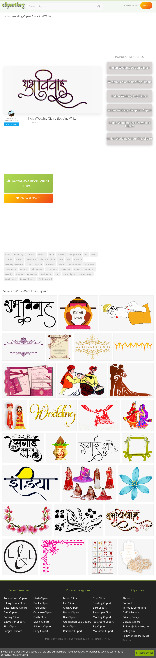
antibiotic (50, 264)
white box (89, 269)
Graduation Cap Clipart (77, 621)
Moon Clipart (71, 598)
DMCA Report (131, 612)
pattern (77, 269)
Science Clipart (42, 626)
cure (29, 264)
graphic (23, 269)
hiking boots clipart (15, 603)
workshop (32, 274)
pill (86, 254)
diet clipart (10, 612)
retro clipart (69, 274)
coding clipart (12, 617)
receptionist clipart (15, 598)
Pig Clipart (99, 626)
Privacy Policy (131, 617)
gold (51, 254)
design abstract (27, 279)
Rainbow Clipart (72, 631)
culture (19, 274)
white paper (37, 269)
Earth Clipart (40, 617)
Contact (127, 603)
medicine (62, 254)
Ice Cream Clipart (103, 621)
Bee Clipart (69, 617)
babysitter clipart (14, 621)
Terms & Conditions (134, 607)
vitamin (8, 259)
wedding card (45, 279)
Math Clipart (40, 598)
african (61, 264)
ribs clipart (10, 626)
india (7, 254)
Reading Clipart (102, 603)
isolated (30, 254)
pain (61, 259)
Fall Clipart (69, 603)
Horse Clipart (71, 612)
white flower (75, 264)
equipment (52, 269)
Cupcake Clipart (42, 612)
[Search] (99, 6)
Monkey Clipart (102, 617)
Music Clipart (41, 621)
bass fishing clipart (15, 607)
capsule (78, 259)
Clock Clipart (70, 607)
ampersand (75, 254)
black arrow (46, 274)
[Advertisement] (52, 43)
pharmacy (18, 254)
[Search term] (65, 6)
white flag (65, 269)
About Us (128, 598)
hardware (89, 264)
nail (68, 259)
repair (19, 259)
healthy (8, 274)
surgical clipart (13, 631)
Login (146, 5)
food (93, 254)
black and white (47, 259)
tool (57, 274)
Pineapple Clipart (103, 612)
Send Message (11, 124)
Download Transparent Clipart (28, 183)
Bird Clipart (99, 607)
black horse (10, 279)
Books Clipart (41, 603)
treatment (31, 259)
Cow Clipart (100, 598)
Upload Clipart (131, 621)
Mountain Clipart (103, 631)
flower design (85, 274)
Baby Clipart (40, 631)
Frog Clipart (40, 607)
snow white (10, 269)
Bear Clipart (70, 626)
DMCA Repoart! (28, 198)
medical (41, 254)
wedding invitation (14, 264)
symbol (38, 264)
